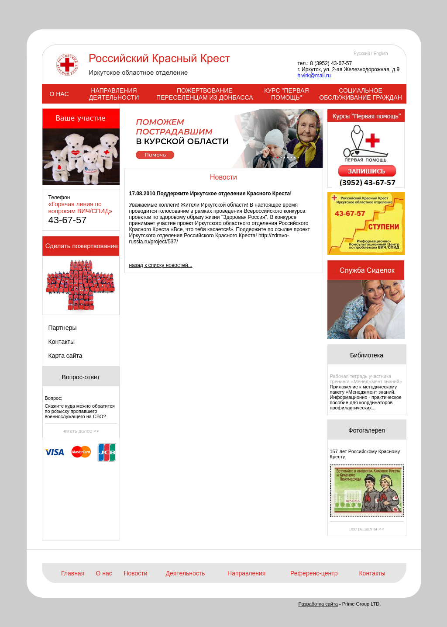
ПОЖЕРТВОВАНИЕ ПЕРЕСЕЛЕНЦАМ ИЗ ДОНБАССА (204, 94)
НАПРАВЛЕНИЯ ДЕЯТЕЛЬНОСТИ (114, 94)
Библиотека (366, 355)
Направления (246, 573)
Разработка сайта (318, 603)
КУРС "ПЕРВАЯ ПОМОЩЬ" (286, 94)
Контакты (61, 341)
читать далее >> (80, 430)
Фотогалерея (366, 430)
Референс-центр (313, 573)
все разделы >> (366, 528)
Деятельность (185, 573)
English (381, 53)
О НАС (59, 93)
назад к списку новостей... (161, 265)
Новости (135, 573)
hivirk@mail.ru (314, 76)
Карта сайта (65, 355)
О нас (104, 573)
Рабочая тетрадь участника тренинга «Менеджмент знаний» (366, 379)
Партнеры (62, 327)
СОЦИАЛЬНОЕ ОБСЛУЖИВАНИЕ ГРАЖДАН (360, 94)
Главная (72, 573)
